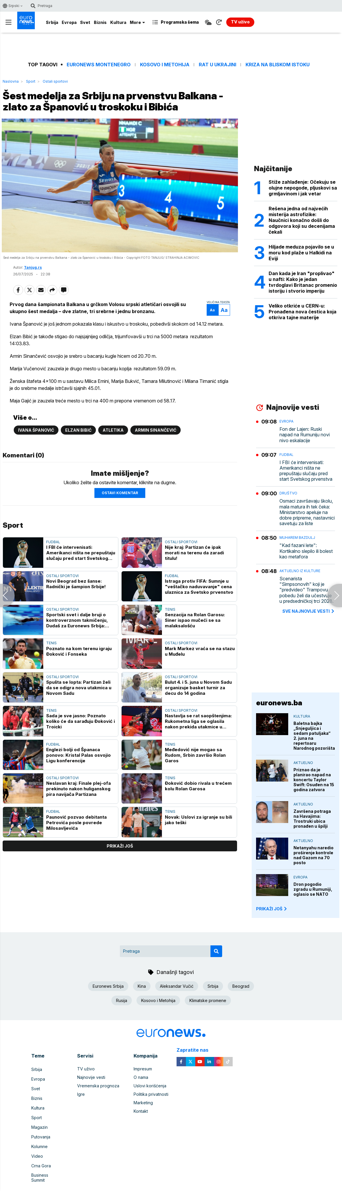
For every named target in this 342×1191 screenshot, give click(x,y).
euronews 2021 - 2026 (169, 1177)
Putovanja (40, 1128)
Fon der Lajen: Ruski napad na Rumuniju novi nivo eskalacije (304, 434)
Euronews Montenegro (99, 64)
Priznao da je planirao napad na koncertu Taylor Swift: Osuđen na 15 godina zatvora (313, 779)
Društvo (288, 493)
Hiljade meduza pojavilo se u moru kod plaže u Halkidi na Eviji (301, 252)
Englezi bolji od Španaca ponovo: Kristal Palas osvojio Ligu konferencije (78, 778)
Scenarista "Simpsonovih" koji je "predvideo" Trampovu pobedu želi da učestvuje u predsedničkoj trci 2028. (306, 590)
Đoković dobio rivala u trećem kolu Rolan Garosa (198, 808)
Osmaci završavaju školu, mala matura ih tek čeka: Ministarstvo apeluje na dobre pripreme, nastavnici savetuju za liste (307, 512)
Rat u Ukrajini (217, 64)
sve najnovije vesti (308, 611)
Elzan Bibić (78, 452)
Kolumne (39, 1136)
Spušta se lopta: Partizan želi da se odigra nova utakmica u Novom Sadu (78, 710)
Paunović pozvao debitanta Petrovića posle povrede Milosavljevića (76, 845)
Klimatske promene (207, 1000)
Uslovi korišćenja (150, 1085)
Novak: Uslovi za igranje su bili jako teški (198, 842)
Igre (81, 1094)
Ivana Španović (36, 452)
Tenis (170, 632)
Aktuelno (303, 763)
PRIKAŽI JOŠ (272, 908)
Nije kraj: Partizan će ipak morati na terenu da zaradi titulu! (194, 575)
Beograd (240, 986)
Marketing (143, 1102)
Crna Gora (41, 1153)
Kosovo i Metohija (164, 64)
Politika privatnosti (151, 1094)
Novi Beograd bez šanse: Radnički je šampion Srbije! (76, 606)
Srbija (52, 22)
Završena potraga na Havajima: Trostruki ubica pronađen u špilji (312, 819)
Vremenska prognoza (98, 1085)
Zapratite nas (196, 1050)
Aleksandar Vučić (177, 986)
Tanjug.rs (33, 283)
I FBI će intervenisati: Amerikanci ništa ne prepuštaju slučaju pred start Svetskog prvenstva (80, 575)
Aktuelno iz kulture (299, 571)
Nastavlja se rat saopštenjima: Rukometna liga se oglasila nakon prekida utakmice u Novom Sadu (198, 744)
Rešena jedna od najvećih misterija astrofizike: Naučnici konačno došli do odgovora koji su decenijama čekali (302, 220)
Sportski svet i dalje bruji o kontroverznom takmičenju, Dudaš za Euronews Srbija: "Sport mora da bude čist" (77, 643)
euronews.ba (279, 703)
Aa (209, 325)
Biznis (100, 22)
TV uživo (86, 1068)
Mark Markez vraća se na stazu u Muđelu (200, 673)
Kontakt (141, 1111)
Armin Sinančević (155, 452)
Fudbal (53, 564)
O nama (141, 1077)
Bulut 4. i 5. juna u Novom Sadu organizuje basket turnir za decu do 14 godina (198, 710)
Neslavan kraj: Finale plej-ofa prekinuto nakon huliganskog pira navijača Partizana (78, 811)
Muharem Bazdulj (297, 537)
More (137, 22)
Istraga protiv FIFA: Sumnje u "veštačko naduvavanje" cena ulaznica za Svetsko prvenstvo (199, 609)
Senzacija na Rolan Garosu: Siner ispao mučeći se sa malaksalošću (195, 643)
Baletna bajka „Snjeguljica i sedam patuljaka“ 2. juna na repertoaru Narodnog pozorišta (314, 736)
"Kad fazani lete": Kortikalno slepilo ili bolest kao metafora (306, 551)
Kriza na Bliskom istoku (278, 64)
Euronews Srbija (108, 986)
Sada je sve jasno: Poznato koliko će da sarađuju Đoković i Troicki (80, 744)
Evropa (69, 22)
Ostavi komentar (120, 515)
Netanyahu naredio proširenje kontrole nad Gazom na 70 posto (313, 855)
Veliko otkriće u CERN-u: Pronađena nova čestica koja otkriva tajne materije (302, 311)
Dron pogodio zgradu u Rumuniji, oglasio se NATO (312, 889)
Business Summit (47, 1161)
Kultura (118, 22)
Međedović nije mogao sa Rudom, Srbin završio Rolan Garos (195, 778)
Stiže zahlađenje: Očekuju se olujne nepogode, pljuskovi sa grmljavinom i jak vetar (303, 188)
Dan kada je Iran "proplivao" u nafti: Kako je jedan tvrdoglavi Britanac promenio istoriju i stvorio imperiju (303, 282)
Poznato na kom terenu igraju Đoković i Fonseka (79, 673)
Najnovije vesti (91, 1077)
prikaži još (120, 868)
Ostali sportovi (55, 81)
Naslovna (11, 81)
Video (37, 1145)
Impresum (143, 1068)
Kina (142, 986)
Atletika (113, 452)
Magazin (39, 1119)
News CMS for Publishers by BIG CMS (171, 1183)
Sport (30, 81)
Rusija (121, 1000)
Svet (85, 22)
